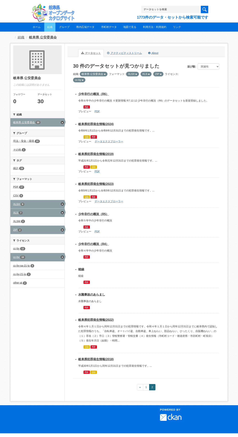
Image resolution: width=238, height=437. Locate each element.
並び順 (191, 66)
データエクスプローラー (109, 141)
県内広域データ (85, 26)
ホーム (37, 26)
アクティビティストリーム (124, 52)
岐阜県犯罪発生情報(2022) (96, 319)
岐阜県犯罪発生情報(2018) (96, 359)
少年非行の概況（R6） (93, 94)
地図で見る (129, 26)
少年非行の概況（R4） (93, 244)
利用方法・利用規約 (154, 26)
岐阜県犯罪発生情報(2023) (96, 184)
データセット (91, 52)
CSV (87, 137)
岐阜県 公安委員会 (43, 37)
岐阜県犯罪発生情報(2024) (96, 124)
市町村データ (109, 26)
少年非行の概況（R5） (93, 214)
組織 (49, 26)
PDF (87, 107)
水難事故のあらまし (91, 294)
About (153, 52)
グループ (64, 26)
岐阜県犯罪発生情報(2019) (96, 154)
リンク (177, 26)
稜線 (81, 269)
